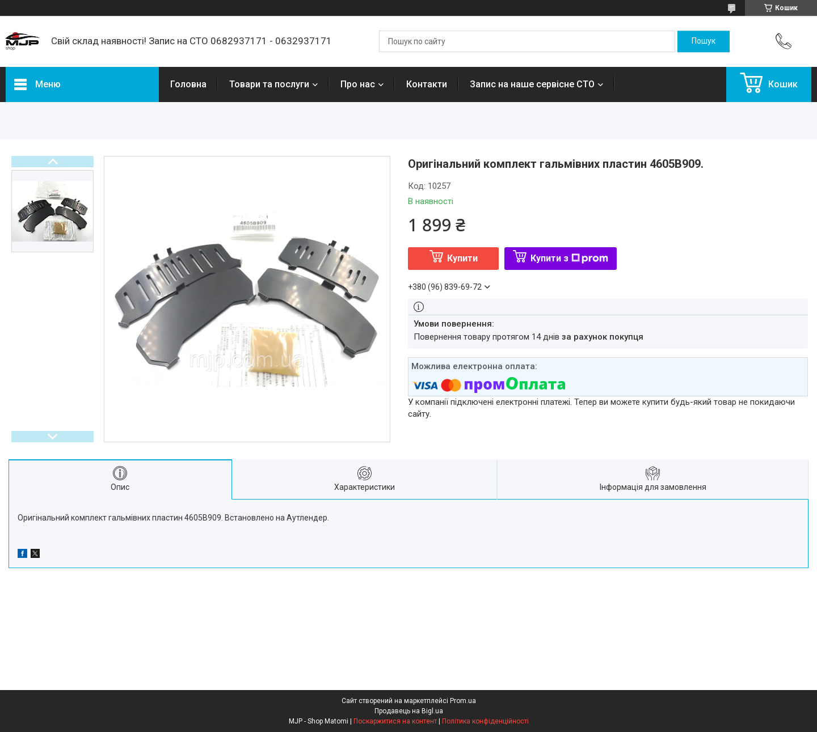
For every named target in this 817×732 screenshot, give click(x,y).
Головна (188, 84)
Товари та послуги (269, 84)
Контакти (426, 84)
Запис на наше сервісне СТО (532, 84)
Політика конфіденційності (485, 721)
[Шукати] (703, 41)
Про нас (357, 84)
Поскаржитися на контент (395, 721)
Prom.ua (463, 701)
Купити (462, 258)
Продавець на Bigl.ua (408, 711)
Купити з (569, 258)
